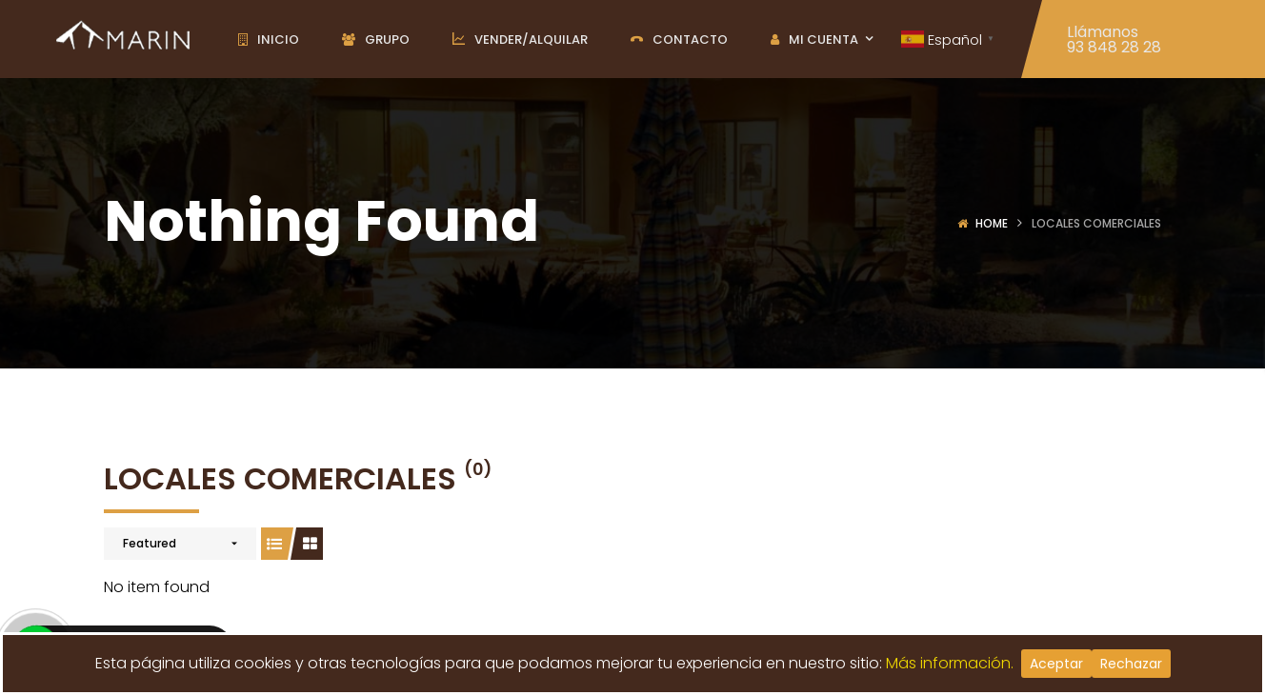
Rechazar (1131, 663)
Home (991, 223)
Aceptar (1056, 663)
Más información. (953, 663)
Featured (149, 543)
